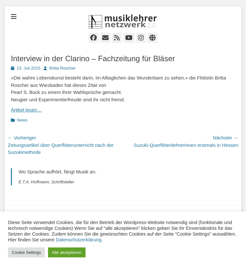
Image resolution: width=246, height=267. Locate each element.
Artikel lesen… (26, 110)
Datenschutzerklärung (79, 239)
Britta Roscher (62, 68)
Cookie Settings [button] (26, 252)
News (22, 120)
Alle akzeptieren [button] (67, 252)
